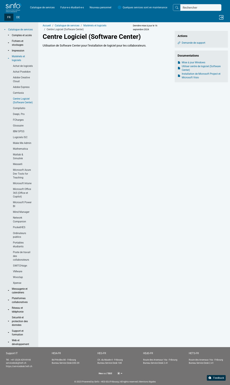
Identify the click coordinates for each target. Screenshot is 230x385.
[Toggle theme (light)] (120, 373)
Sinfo (96, 381)
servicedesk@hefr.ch (16, 363)
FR (9, 17)
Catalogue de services (42, 7)
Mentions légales (147, 381)
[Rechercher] (200, 7)
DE (18, 17)
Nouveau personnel (100, 7)
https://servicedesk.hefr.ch (19, 366)
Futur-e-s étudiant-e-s (72, 7)
